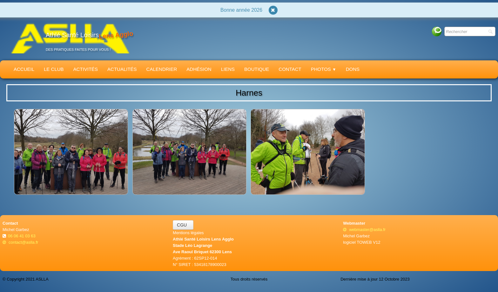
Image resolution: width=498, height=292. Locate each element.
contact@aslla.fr (20, 242)
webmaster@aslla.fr (364, 229)
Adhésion (198, 69)
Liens (228, 69)
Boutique (256, 69)
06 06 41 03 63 (22, 236)
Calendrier (161, 69)
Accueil (24, 69)
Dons (353, 69)
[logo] (70, 37)
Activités (85, 69)
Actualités (122, 69)
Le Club (54, 69)
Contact (290, 69)
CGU (183, 224)
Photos (323, 69)
